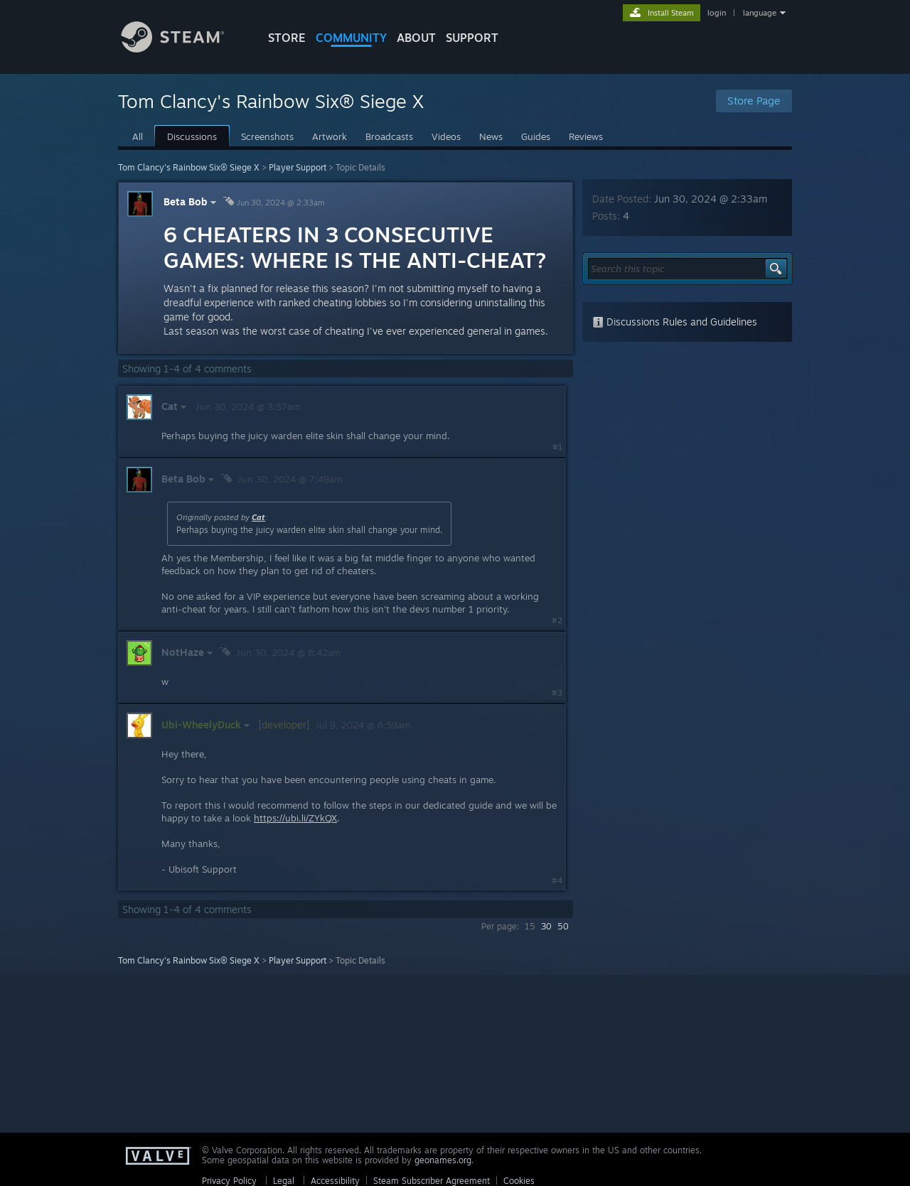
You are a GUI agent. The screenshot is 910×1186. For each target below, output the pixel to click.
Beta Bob (192, 201)
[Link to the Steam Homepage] (183, 49)
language (759, 13)
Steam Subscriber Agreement (431, 1180)
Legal (283, 1180)
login (716, 13)
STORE (287, 38)
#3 (557, 693)
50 (563, 926)
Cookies (519, 1180)
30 (546, 926)
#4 (557, 880)
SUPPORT (472, 38)
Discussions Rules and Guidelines (674, 322)
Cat (258, 517)
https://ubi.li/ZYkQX (295, 818)
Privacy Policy (229, 1180)
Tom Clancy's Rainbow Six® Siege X (188, 167)
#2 (557, 620)
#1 (557, 447)
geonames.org (442, 1160)
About (416, 38)
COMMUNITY (351, 38)
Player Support (297, 167)
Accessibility (335, 1180)
